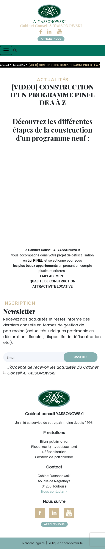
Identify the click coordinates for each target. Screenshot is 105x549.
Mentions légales (33, 543)
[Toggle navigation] (6, 50)
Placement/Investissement (54, 446)
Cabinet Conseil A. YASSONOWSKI (51, 25)
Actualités (19, 65)
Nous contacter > (54, 491)
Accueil (4, 65)
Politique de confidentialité (65, 543)
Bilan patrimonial (54, 441)
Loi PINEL (35, 260)
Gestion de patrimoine (54, 457)
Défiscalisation (54, 451)
